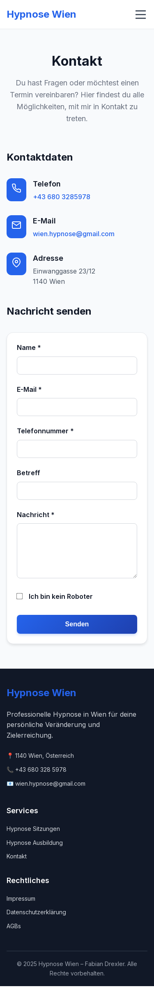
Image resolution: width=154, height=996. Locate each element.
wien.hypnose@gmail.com (74, 234)
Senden (77, 633)
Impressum (21, 908)
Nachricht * (36, 515)
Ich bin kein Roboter (55, 606)
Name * (29, 347)
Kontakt (17, 866)
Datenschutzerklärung (36, 921)
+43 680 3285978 (61, 197)
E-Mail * (29, 389)
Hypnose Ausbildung (35, 852)
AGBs (14, 935)
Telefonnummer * (45, 431)
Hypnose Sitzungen (33, 838)
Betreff (28, 473)
